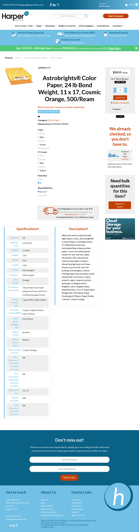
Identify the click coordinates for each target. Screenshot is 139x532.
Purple (43, 159)
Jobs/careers (77, 506)
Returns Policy (47, 506)
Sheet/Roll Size (45, 188)
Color (40, 129)
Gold (42, 141)
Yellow (43, 170)
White (42, 166)
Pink (42, 155)
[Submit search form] (86, 16)
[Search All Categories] (69, 16)
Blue (42, 137)
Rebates (75, 512)
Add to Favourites (120, 102)
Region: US (76, 515)
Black (42, 133)
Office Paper (56, 57)
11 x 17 (43, 191)
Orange (43, 152)
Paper (39, 26)
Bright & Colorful (67, 26)
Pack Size (42, 175)
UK (83, 515)
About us (44, 500)
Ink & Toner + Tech (24, 26)
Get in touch (115, 16)
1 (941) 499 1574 (10, 4)
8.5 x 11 (43, 195)
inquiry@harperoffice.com (31, 4)
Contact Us (76, 500)
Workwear (50, 26)
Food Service (103, 26)
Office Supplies (86, 26)
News (43, 503)
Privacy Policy (77, 509)
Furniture (117, 26)
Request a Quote (119, 205)
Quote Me (120, 97)
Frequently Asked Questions (52, 515)
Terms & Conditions (49, 512)
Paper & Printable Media (35, 57)
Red (41, 163)
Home (9, 57)
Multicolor (45, 148)
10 (41, 179)
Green (42, 144)
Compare (114, 109)
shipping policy (71, 214)
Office (18, 57)
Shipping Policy (47, 509)
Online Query (77, 503)
